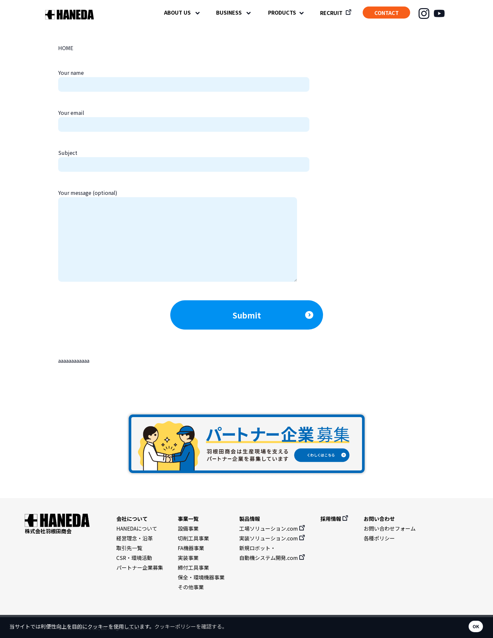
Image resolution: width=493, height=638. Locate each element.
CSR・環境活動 (134, 558)
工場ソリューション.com (272, 528)
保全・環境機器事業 (201, 577)
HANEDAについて (136, 528)
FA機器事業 (191, 548)
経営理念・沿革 (134, 538)
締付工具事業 (193, 567)
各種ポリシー (379, 538)
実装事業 (188, 558)
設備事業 (188, 528)
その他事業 (191, 587)
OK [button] (476, 626)
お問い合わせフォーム (390, 528)
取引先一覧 (129, 548)
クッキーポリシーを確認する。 (190, 626)
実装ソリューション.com (272, 538)
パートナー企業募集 (139, 567)
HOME (65, 48)
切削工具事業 (193, 538)
